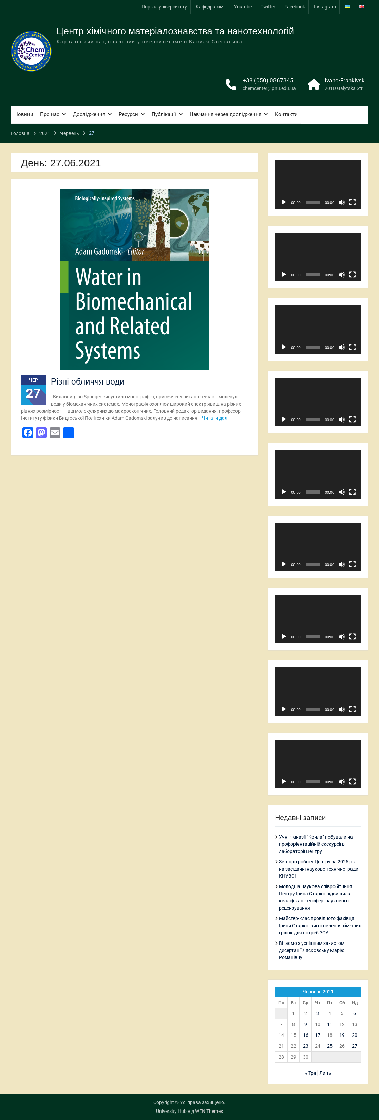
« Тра (310, 1073)
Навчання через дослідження (225, 114)
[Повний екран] (352, 202)
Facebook (294, 7)
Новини (23, 114)
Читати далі (215, 418)
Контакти (286, 114)
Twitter (268, 7)
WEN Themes (209, 1111)
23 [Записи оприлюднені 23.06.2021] (305, 1046)
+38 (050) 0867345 (268, 80)
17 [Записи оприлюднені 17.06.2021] (317, 1035)
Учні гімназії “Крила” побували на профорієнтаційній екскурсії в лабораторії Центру (316, 844)
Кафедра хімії (210, 7)
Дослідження (89, 114)
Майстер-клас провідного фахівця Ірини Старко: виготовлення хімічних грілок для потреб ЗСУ (320, 925)
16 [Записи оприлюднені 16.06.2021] (305, 1035)
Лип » (325, 1073)
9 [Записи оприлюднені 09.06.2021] (305, 1024)
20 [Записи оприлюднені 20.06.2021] (354, 1035)
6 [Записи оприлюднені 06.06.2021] (354, 1013)
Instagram (325, 7)
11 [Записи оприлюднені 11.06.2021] (330, 1024)
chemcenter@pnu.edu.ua (269, 88)
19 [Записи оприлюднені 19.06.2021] (342, 1035)
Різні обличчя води (88, 381)
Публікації (164, 114)
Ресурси (128, 114)
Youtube (243, 7)
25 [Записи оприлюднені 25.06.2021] (330, 1046)
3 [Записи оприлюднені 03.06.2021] (317, 1013)
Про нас (49, 114)
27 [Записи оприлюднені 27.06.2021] (354, 1046)
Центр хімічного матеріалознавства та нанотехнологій (175, 31)
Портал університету (164, 7)
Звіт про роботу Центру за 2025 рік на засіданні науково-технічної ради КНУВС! (318, 869)
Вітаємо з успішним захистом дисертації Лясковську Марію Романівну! (311, 950)
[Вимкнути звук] (341, 202)
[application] (318, 184)
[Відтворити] (283, 202)
